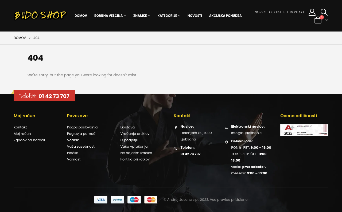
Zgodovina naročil (29, 140)
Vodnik (73, 140)
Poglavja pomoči (81, 133)
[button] (324, 12)
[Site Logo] (40, 16)
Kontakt (297, 12)
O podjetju (278, 12)
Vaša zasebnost (81, 146)
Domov (81, 15)
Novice (261, 12)
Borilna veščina (108, 15)
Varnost (74, 159)
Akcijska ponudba (225, 15)
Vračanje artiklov (134, 133)
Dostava (127, 127)
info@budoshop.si (246, 132)
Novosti (195, 15)
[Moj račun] (312, 12)
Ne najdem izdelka (136, 152)
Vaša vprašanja (133, 146)
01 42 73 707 (53, 96)
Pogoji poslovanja (82, 127)
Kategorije (167, 15)
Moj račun (22, 133)
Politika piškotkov (135, 159)
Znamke (140, 15)
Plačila (73, 152)
